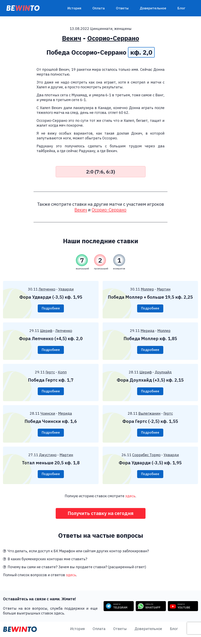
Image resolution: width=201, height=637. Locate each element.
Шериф (46, 330)
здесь (130, 496)
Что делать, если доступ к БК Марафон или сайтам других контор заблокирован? (76, 551)
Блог (181, 8)
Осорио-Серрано (113, 38)
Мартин (163, 289)
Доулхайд (163, 372)
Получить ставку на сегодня (100, 513)
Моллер (147, 289)
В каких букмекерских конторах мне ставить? (45, 559)
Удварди (66, 289)
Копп (62, 372)
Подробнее (51, 308)
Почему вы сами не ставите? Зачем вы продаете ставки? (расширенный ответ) (74, 567)
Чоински (47, 413)
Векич (71, 38)
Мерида (147, 330)
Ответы (122, 8)
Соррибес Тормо (146, 455)
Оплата (98, 8)
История (74, 8)
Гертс (50, 372)
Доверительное (153, 8)
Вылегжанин (149, 413)
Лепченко (47, 289)
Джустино (47, 455)
